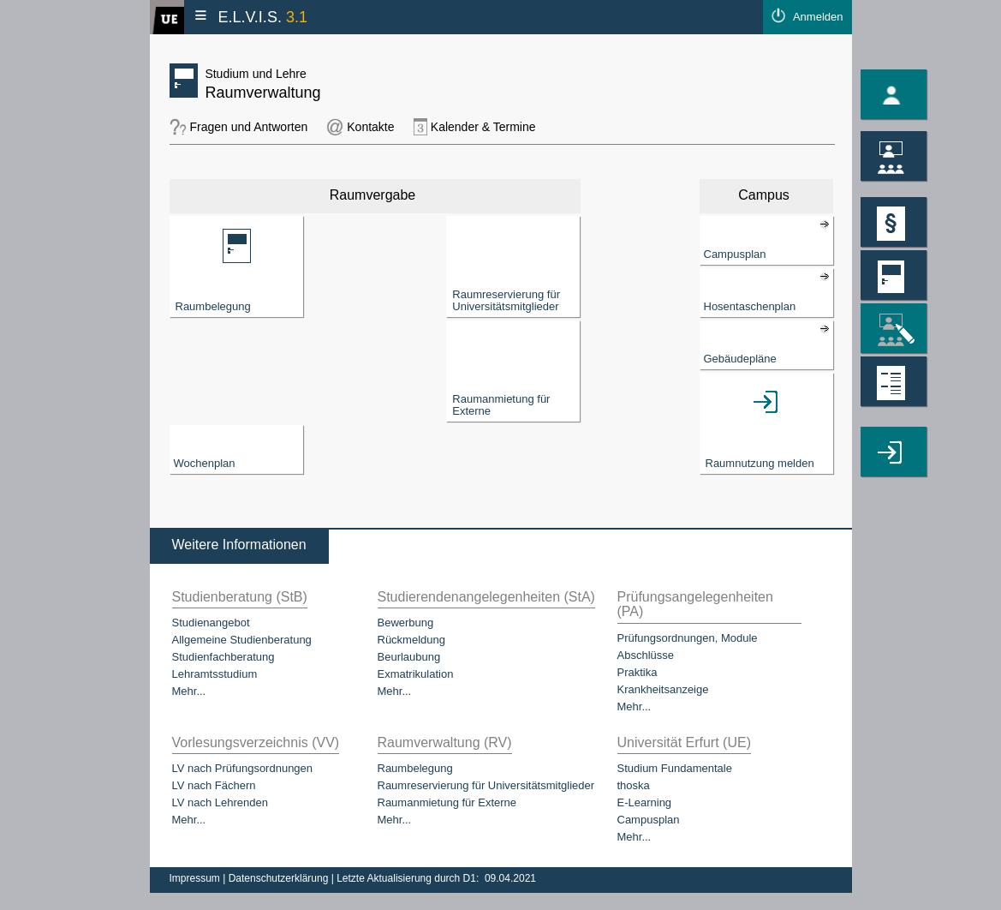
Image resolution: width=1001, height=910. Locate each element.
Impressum (196, 878)
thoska (633, 785)
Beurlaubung (409, 656)
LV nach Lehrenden (220, 802)
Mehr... (189, 691)
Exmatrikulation (416, 674)
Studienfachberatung (223, 656)
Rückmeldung (412, 639)
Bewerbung (406, 622)
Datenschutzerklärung (280, 878)
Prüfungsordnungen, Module (687, 638)
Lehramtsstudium (215, 674)
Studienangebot (211, 622)
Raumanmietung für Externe (447, 802)
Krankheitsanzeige (663, 689)
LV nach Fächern (214, 785)
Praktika (637, 672)
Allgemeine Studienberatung (242, 639)
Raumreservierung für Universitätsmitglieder (486, 785)
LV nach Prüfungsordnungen (242, 768)
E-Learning (644, 802)
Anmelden (818, 16)
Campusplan (648, 819)
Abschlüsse (645, 655)
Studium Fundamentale (674, 768)
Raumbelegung (415, 768)
